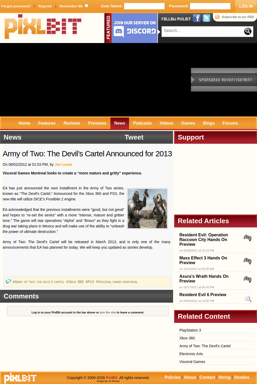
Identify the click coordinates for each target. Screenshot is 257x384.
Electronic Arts (191, 354)
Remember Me (71, 6)
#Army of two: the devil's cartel (39, 282)
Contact (207, 377)
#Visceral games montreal (117, 282)
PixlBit (43, 28)
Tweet (134, 137)
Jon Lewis (63, 164)
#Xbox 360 (75, 282)
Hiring (224, 377)
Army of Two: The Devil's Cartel (205, 346)
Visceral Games (192, 362)
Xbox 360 (187, 338)
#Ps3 (90, 282)
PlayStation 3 (190, 330)
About (190, 377)
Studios (241, 377)
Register (45, 6)
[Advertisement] (81, 79)
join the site (108, 312)
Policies (172, 377)
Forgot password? (16, 6)
